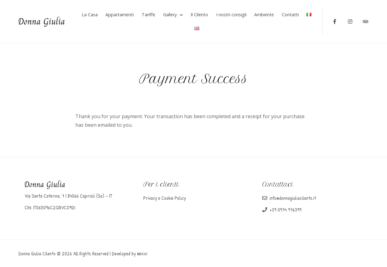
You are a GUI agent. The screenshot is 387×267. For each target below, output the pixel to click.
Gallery (170, 14)
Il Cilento (199, 14)
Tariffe (148, 14)
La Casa (90, 14)
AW (142, 254)
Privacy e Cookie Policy (164, 198)
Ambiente (264, 14)
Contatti (290, 14)
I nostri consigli (231, 14)
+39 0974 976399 (286, 209)
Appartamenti (119, 14)
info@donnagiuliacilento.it (293, 198)
